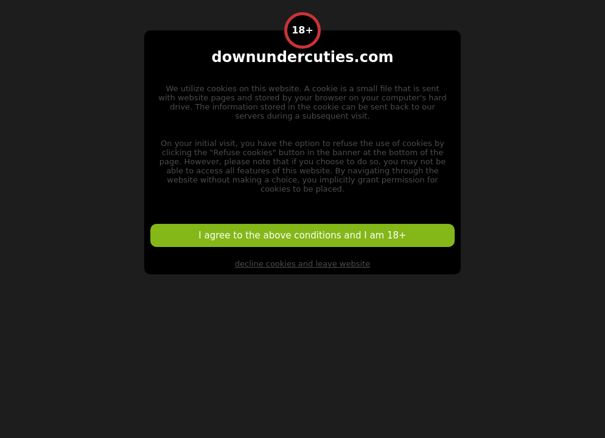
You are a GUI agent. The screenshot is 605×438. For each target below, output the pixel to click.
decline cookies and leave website (302, 263)
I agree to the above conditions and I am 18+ (302, 235)
